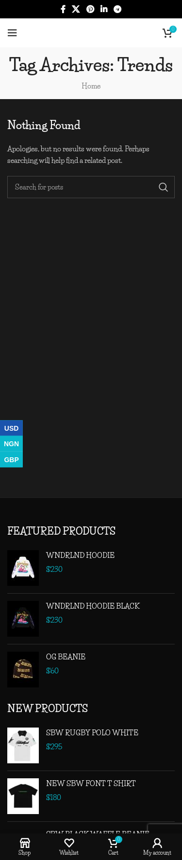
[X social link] (76, 9)
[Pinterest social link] (90, 9)
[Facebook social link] (62, 9)
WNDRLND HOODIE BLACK (93, 606)
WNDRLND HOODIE (80, 555)
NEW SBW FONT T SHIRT (91, 783)
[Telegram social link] (117, 9)
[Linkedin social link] (103, 9)
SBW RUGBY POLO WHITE (92, 732)
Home (91, 85)
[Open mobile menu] (12, 33)
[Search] (91, 187)
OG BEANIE (65, 656)
